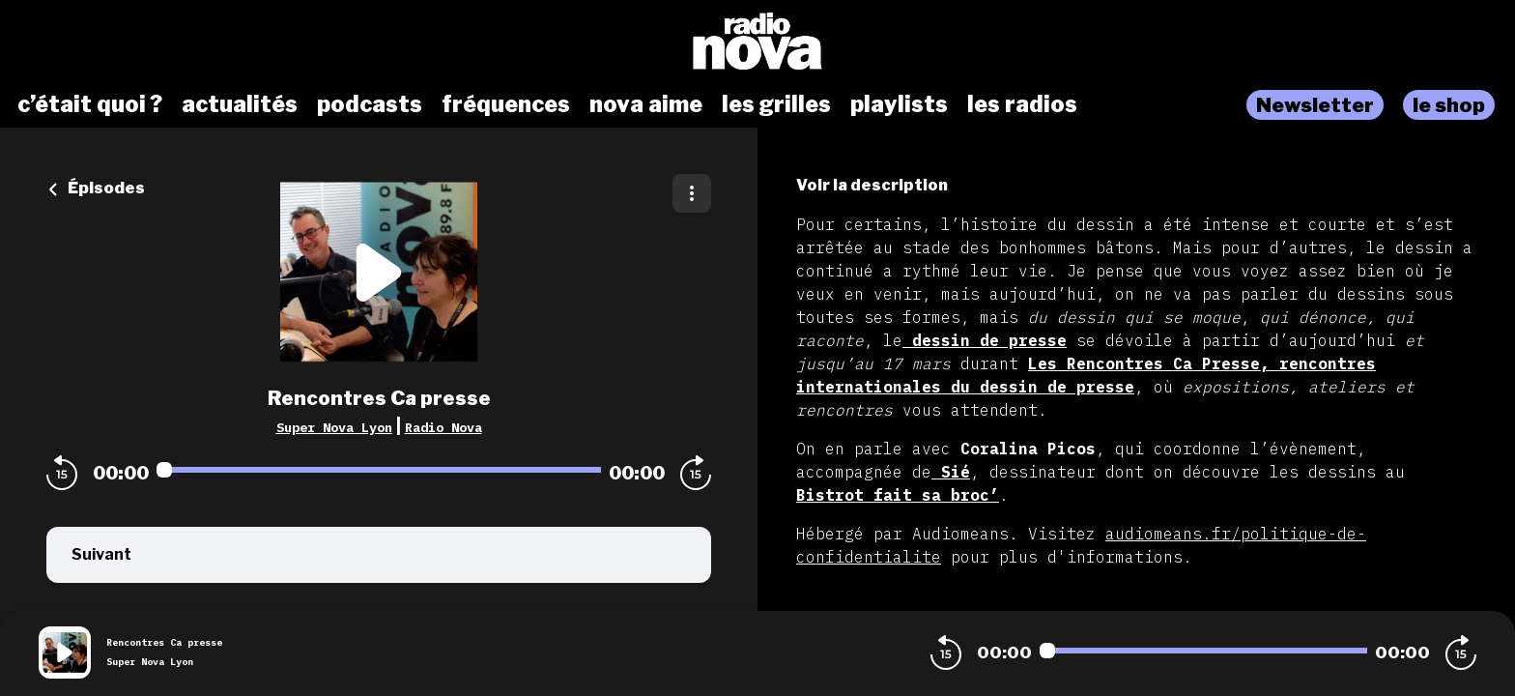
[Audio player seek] (379, 469)
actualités (240, 104)
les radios (1022, 104)
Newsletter (1315, 105)
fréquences (506, 104)
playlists (899, 104)
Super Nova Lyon (334, 427)
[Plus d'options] (691, 193)
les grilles (776, 104)
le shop (1449, 105)
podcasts (369, 104)
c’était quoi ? (89, 104)
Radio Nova (443, 427)
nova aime (645, 104)
